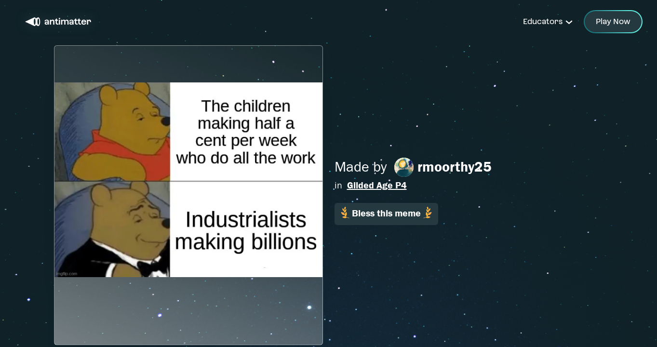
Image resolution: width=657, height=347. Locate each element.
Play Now (613, 21)
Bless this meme (386, 213)
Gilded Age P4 (377, 185)
